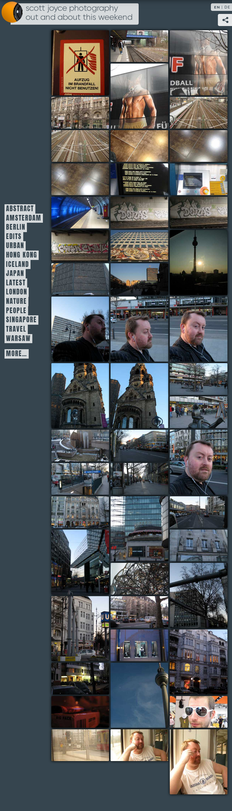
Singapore (21, 319)
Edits (14, 236)
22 (198, 329)
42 (198, 661)
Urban (15, 245)
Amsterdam (23, 218)
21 (139, 329)
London (16, 292)
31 (139, 479)
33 (139, 528)
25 (198, 379)
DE (227, 7)
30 (80, 479)
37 (139, 579)
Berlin (15, 227)
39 (80, 628)
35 (80, 562)
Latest (16, 282)
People (16, 310)
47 (80, 745)
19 (139, 279)
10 (139, 179)
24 (139, 395)
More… (16, 353)
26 (198, 412)
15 (80, 246)
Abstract (20, 208)
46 (198, 712)
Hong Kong (21, 255)
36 (198, 545)
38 (198, 595)
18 (80, 279)
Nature (16, 301)
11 (198, 179)
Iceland (17, 264)
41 (139, 645)
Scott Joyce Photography (79, 12)
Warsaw (18, 338)
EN (217, 7)
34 (198, 512)
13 (139, 212)
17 (198, 262)
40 (139, 612)
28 (139, 445)
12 (80, 212)
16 (139, 246)
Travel (16, 329)
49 (198, 761)
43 (80, 678)
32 (80, 512)
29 (198, 462)
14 (198, 212)
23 (80, 395)
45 (80, 712)
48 (139, 745)
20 (80, 329)
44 (139, 695)
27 (80, 445)
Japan (15, 273)
